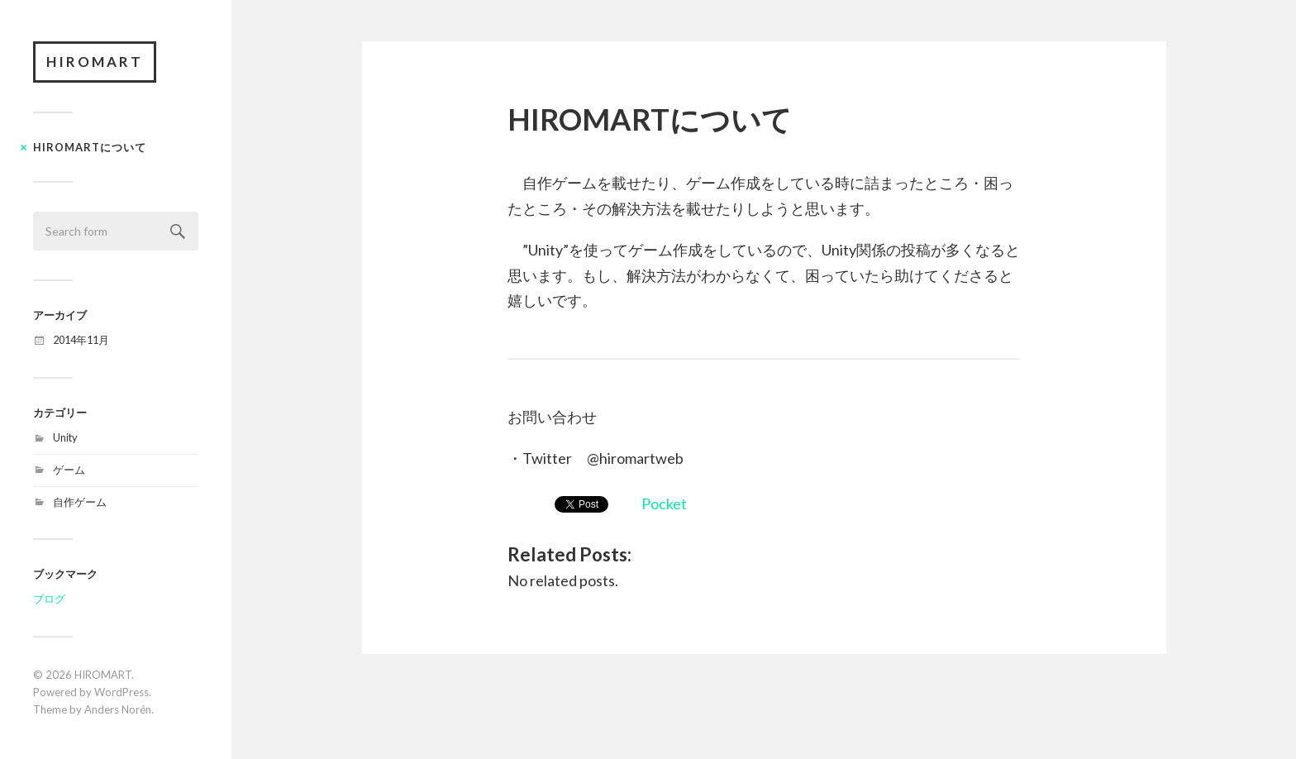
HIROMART (94, 61)
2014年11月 (81, 339)
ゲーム (69, 469)
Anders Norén (117, 709)
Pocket (664, 503)
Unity (65, 437)
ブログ (49, 598)
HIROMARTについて (89, 147)
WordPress (121, 692)
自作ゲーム (80, 501)
